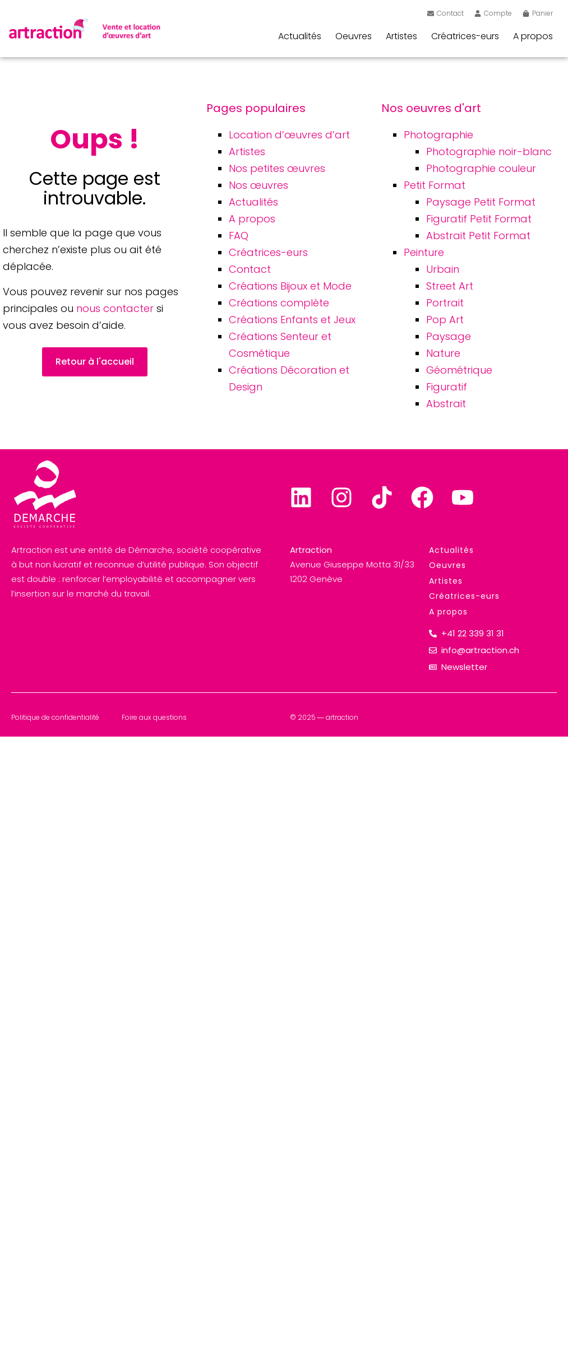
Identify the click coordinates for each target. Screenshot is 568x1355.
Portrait (445, 303)
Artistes (401, 36)
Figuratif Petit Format (479, 219)
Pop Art (445, 320)
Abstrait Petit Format (478, 236)
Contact (250, 269)
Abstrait (446, 404)
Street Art (449, 286)
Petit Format (434, 185)
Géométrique (459, 370)
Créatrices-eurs (465, 36)
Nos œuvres (258, 185)
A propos (533, 36)
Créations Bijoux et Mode (290, 286)
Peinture (424, 252)
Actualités (299, 36)
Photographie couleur (481, 168)
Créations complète (279, 303)
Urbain (442, 269)
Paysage (448, 336)
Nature (443, 353)
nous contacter (115, 308)
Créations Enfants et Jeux (292, 320)
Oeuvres (353, 36)
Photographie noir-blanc (489, 152)
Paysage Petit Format (480, 202)
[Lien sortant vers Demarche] (44, 494)
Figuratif (446, 387)
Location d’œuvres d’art (289, 135)
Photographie (438, 135)
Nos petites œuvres (277, 168)
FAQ (238, 236)
